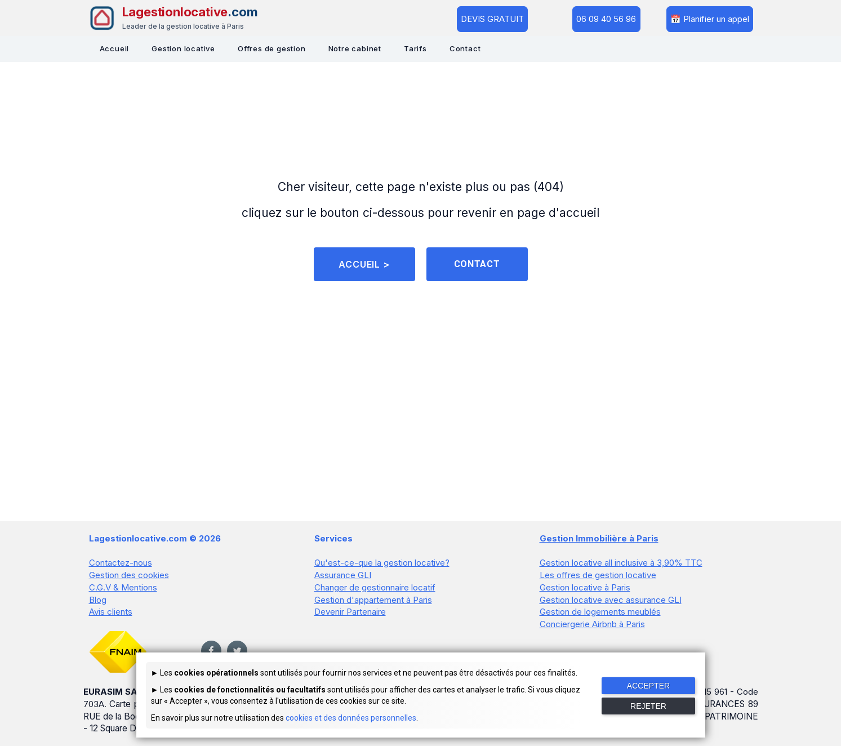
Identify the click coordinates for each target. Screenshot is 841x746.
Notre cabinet (354, 48)
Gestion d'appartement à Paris (373, 602)
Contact (465, 48)
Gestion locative (183, 48)
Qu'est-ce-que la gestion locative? (382, 566)
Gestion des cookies (129, 578)
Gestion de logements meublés (600, 614)
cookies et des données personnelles (351, 717)
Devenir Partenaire (350, 614)
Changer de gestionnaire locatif (374, 590)
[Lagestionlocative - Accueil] (173, 18)
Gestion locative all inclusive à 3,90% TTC (621, 566)
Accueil (115, 48)
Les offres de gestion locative (598, 578)
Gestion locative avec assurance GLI (611, 602)
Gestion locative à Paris (585, 590)
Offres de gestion (272, 48)
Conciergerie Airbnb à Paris (592, 625)
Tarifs (415, 48)
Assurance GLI (342, 578)
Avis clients (110, 614)
